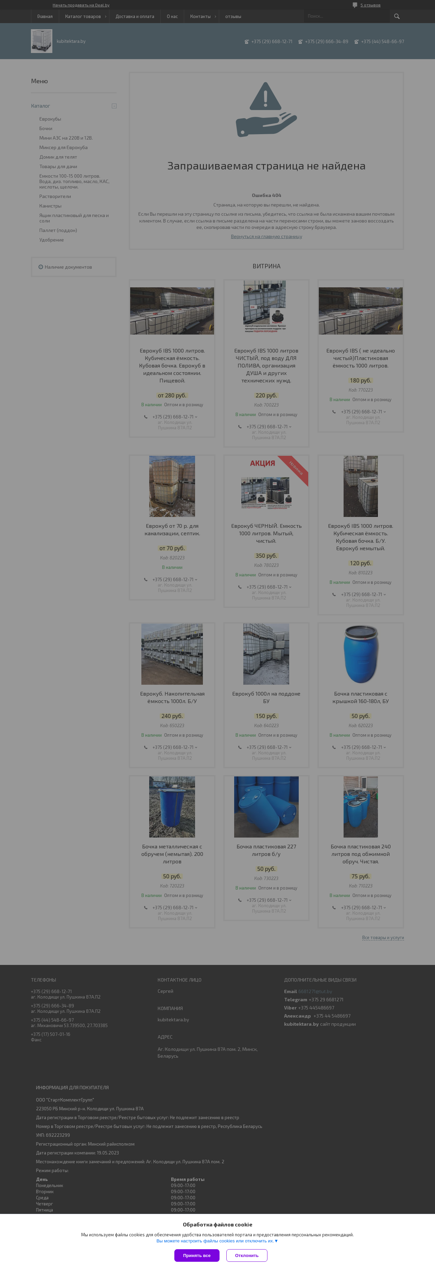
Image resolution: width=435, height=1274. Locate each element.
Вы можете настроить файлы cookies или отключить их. (215, 1240)
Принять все (197, 1255)
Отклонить (247, 1255)
